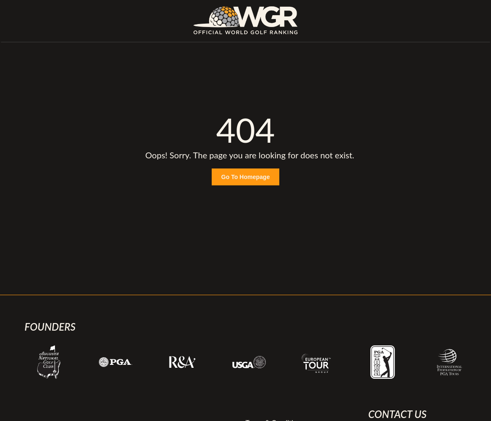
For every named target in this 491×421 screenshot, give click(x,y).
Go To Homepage (245, 177)
